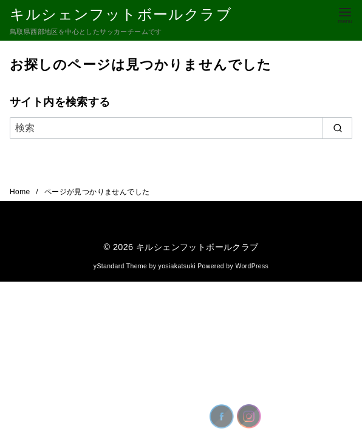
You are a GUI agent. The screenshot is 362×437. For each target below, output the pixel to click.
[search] (337, 128)
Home (21, 192)
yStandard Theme (120, 266)
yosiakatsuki (177, 266)
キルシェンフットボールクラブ (121, 14)
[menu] (345, 14)
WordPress (251, 266)
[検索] (181, 128)
